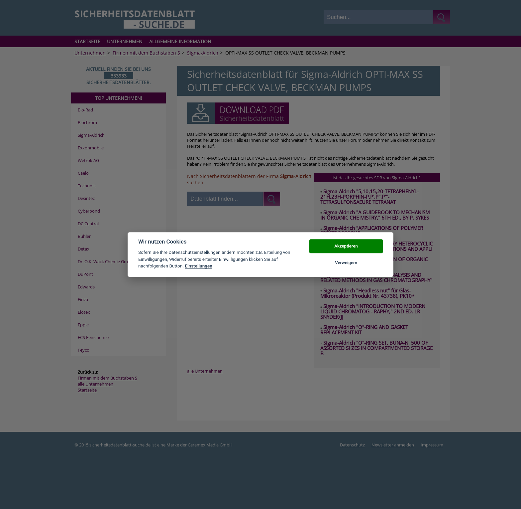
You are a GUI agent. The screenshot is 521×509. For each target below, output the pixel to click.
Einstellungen (198, 265)
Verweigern (346, 262)
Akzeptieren (346, 246)
